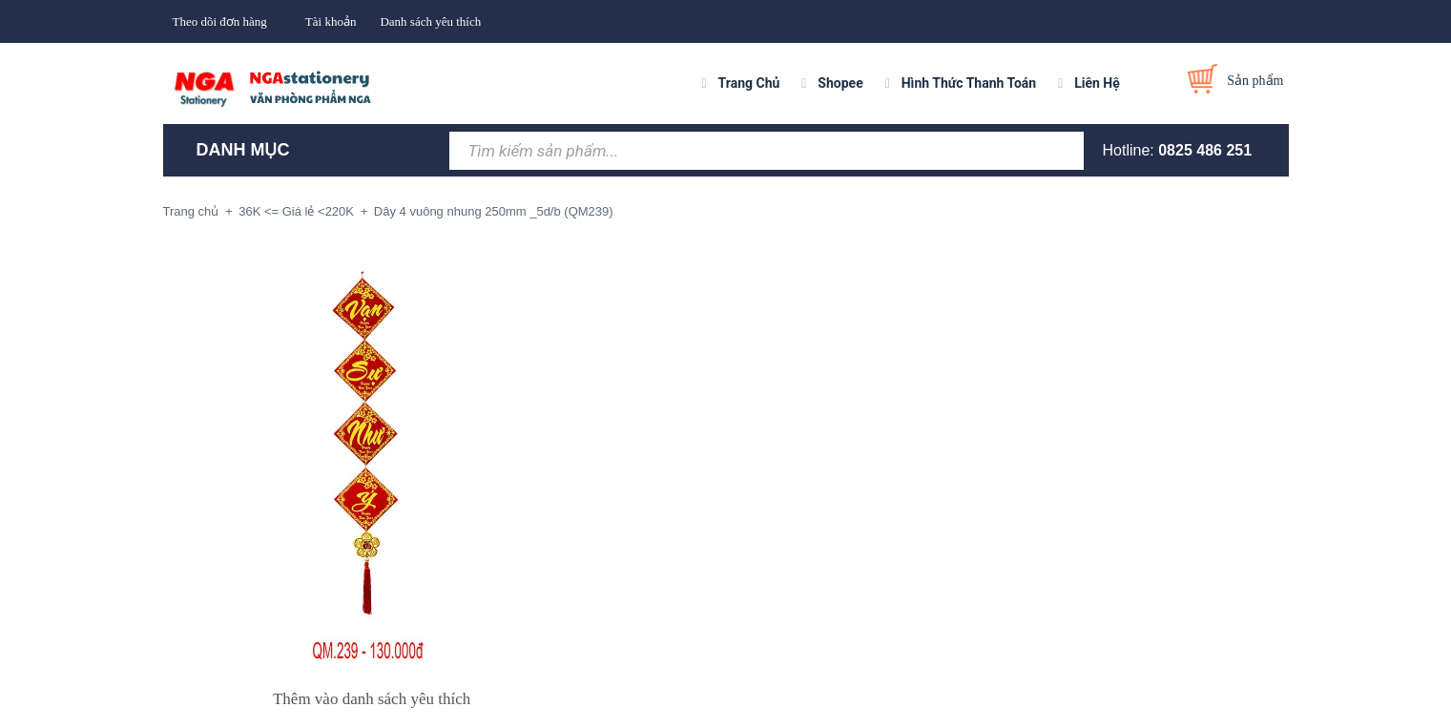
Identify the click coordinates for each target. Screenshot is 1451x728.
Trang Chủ (749, 83)
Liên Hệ (1097, 83)
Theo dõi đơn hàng (220, 21)
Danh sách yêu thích (430, 21)
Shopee (840, 83)
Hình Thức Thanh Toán (969, 83)
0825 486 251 (1205, 150)
